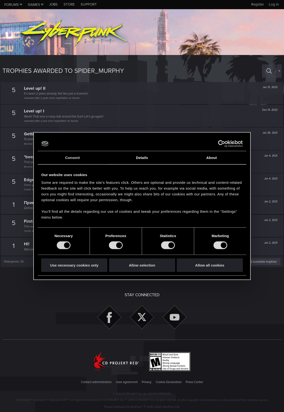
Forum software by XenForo (142, 407)
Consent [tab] (72, 158)
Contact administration (96, 382)
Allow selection (142, 265)
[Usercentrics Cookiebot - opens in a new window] (221, 143)
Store (69, 4)
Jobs (53, 4)
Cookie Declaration (169, 382)
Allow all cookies (209, 265)
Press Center (194, 382)
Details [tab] (142, 158)
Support (89, 4)
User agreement (127, 382)
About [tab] (211, 158)
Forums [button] (11, 4)
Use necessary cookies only (74, 265)
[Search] (269, 71)
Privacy (146, 382)
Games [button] (34, 4)
